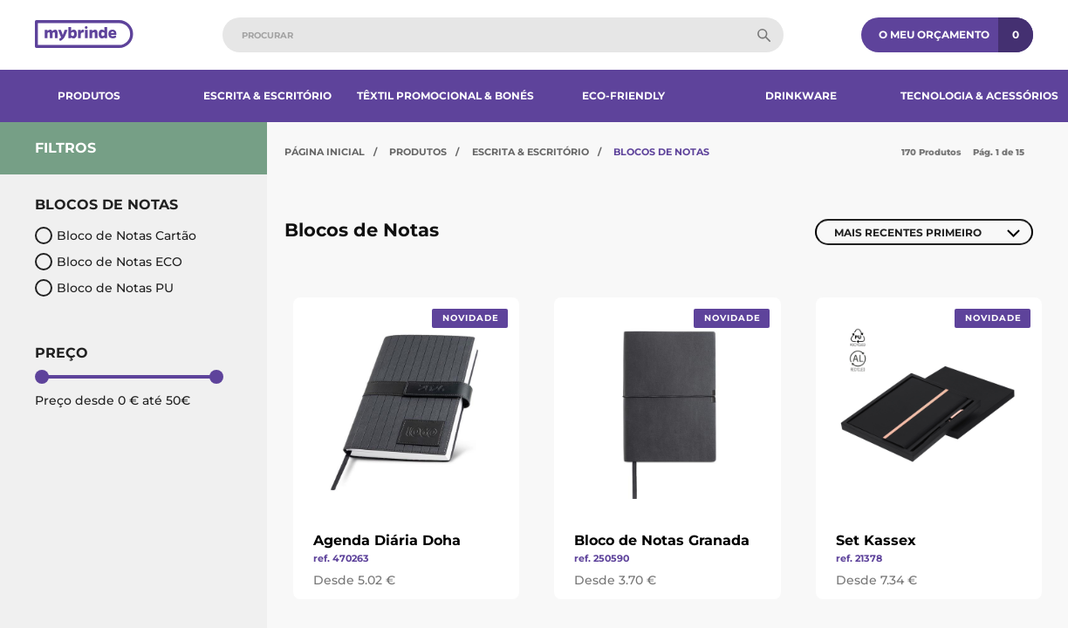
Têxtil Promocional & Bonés (445, 95)
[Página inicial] (84, 35)
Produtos (89, 95)
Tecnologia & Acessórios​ (979, 95)
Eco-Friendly (623, 95)
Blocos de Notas (661, 152)
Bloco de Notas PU (104, 288)
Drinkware (801, 95)
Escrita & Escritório (267, 95)
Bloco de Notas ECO (108, 261)
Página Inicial (324, 152)
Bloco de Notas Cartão (115, 235)
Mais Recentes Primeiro (908, 232)
